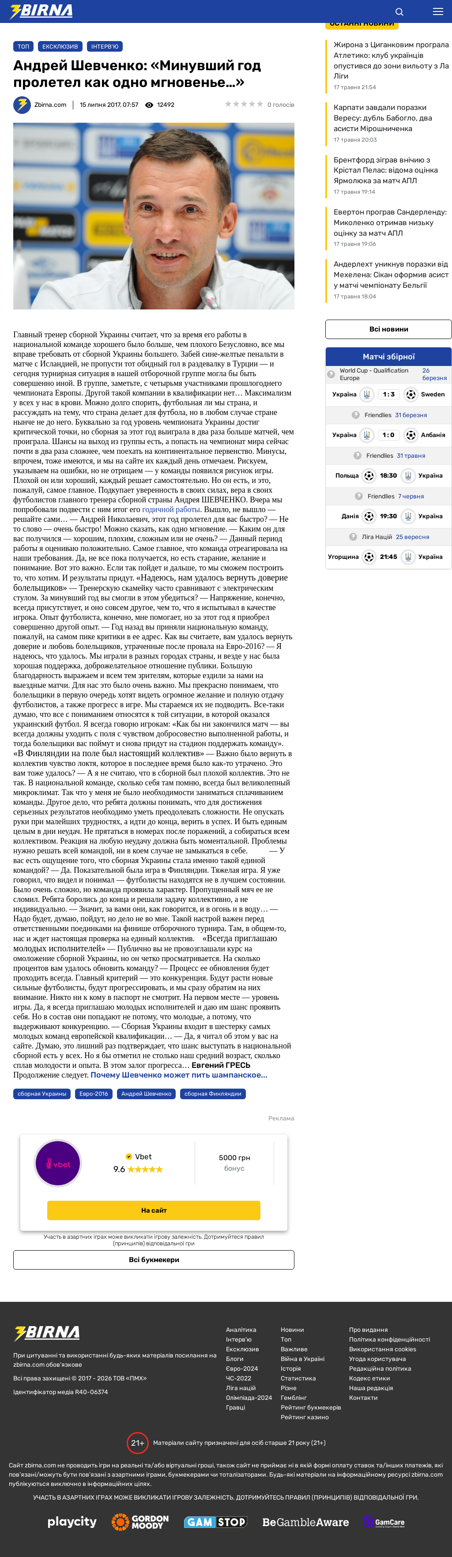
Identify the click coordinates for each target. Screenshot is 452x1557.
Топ (23, 46)
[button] (399, 13)
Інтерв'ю (104, 46)
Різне (289, 1388)
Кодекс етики (369, 1378)
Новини (292, 1330)
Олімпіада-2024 (249, 1398)
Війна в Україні (302, 1359)
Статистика (298, 1378)
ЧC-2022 (238, 1378)
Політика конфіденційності (389, 1339)
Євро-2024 (242, 1368)
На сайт (154, 1210)
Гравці (235, 1407)
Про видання (368, 1330)
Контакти (363, 1398)
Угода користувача (377, 1359)
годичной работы (171, 509)
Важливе (294, 1349)
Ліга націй (241, 1388)
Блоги (235, 1359)
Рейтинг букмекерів (311, 1407)
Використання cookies (382, 1349)
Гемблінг (294, 1398)
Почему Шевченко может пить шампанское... (178, 1075)
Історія (291, 1368)
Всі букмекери (154, 1259)
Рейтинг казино (305, 1417)
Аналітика (241, 1330)
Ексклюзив (60, 46)
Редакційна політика (380, 1368)
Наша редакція (371, 1388)
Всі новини (388, 329)
